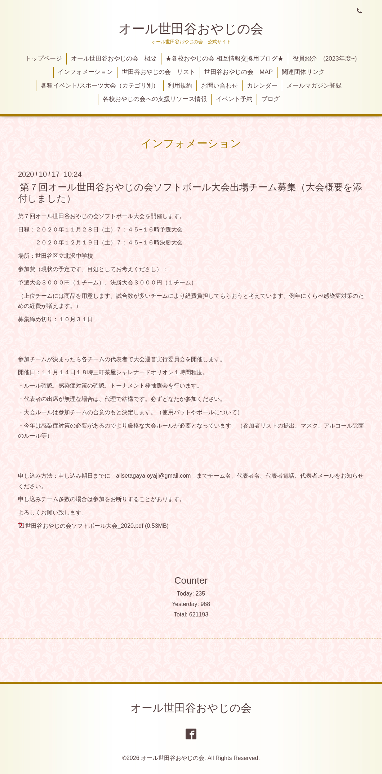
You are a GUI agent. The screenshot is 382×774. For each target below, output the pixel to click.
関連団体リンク (303, 71)
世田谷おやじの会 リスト (158, 71)
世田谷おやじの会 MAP (238, 71)
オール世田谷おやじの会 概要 (114, 58)
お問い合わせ (219, 85)
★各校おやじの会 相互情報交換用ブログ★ (224, 58)
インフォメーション (85, 71)
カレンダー (262, 85)
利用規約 (180, 85)
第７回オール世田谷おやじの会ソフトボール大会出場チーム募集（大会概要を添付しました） (190, 192)
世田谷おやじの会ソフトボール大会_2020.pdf (84, 526)
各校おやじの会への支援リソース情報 (155, 99)
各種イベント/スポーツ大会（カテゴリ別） (100, 85)
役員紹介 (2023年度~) (325, 58)
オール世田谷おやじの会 (191, 28)
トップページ (43, 58)
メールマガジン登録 (314, 85)
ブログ (270, 99)
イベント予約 (234, 99)
